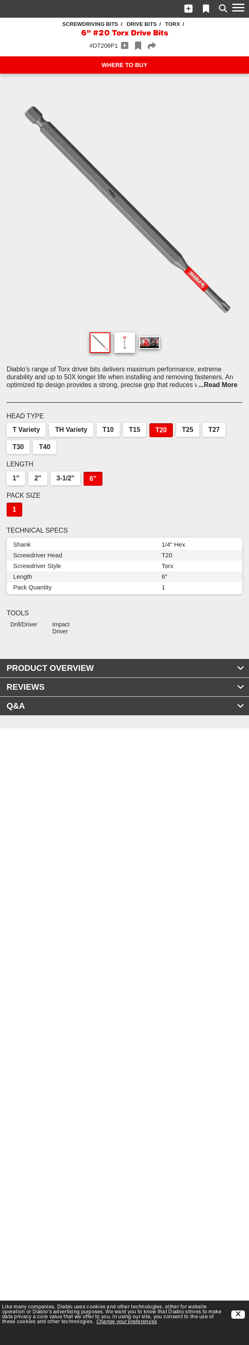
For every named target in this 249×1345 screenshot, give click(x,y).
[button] (188, 8)
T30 (18, 446)
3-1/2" (65, 478)
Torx (172, 24)
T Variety (26, 429)
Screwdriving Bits (90, 24)
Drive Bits (142, 24)
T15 (134, 429)
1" (15, 478)
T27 (214, 429)
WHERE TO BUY (125, 65)
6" (93, 478)
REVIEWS (125, 686)
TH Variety (71, 429)
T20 (161, 430)
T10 (108, 429)
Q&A (125, 705)
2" (38, 478)
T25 (187, 429)
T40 (45, 446)
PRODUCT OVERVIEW (125, 667)
